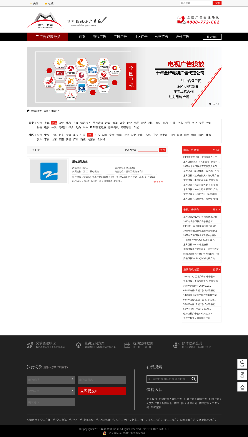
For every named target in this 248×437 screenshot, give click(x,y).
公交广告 (161, 36)
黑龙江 (164, 134)
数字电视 (113, 127)
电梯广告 (202, 399)
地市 (68, 122)
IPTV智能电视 (98, 127)
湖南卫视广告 (188, 419)
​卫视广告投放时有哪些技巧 (196, 318)
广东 (97, 134)
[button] (210, 104)
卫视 (54, 122)
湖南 (104, 134)
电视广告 (99, 36)
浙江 (90, 134)
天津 (68, 134)
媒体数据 (204, 403)
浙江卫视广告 (171, 419)
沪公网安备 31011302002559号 (127, 433)
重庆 (75, 134)
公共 (172, 122)
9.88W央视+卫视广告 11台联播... (199, 299)
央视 (46, 122)
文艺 (201, 122)
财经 (129, 122)
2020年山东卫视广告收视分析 (198, 221)
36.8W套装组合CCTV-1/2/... (197, 286)
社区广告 (141, 36)
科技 (151, 122)
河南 (119, 134)
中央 (46, 134)
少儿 (180, 122)
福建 (179, 134)
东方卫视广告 (123, 419)
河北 (126, 134)
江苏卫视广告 (155, 419)
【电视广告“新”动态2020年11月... (199, 240)
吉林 (148, 134)
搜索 (217, 3)
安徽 (111, 134)
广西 (75, 139)
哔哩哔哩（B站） (131, 127)
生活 (54, 127)
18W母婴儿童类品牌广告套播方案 (200, 295)
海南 (194, 134)
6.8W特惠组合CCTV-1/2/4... (197, 309)
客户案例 (156, 407)
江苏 (83, 134)
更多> (216, 149)
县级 (75, 122)
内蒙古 (91, 139)
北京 (61, 134)
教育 (107, 122)
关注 (33, 3)
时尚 (78, 127)
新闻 (115, 122)
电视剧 (62, 127)
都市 (165, 122)
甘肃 (208, 134)
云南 (61, 139)
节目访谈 (98, 122)
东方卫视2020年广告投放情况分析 (200, 217)
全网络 (101, 139)
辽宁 (155, 134)
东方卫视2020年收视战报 (195, 244)
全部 (39, 122)
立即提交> (88, 391)
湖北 (133, 134)
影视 (39, 127)
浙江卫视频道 (80, 161)
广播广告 (120, 36)
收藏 (49, 3)
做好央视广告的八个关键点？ (197, 313)
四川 (140, 134)
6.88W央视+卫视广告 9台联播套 (199, 290)
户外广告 (182, 36)
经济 (158, 122)
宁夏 (46, 139)
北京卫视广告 (139, 419)
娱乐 (209, 122)
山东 (54, 139)
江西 (172, 134)
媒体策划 (192, 403)
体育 (122, 122)
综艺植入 (85, 122)
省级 (61, 122)
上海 (54, 134)
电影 (46, 127)
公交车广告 (153, 403)
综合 (71, 127)
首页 (82, 36)
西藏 (83, 139)
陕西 (201, 134)
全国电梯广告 (107, 419)
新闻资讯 (167, 403)
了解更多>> (157, 182)
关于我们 (152, 399)
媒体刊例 (179, 403)
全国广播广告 (48, 419)
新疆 (68, 139)
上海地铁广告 (91, 419)
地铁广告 (214, 399)
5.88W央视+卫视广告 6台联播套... (200, 304)
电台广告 (212, 419)
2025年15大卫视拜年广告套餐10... (200, 276)
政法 (144, 122)
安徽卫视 (201, 419)
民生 (85, 127)
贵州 (39, 139)
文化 (194, 122)
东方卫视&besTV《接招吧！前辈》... (201, 161)
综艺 (136, 122)
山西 (186, 134)
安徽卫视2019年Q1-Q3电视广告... (200, 258)
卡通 (187, 122)
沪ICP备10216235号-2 (156, 429)
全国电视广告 (64, 419)
